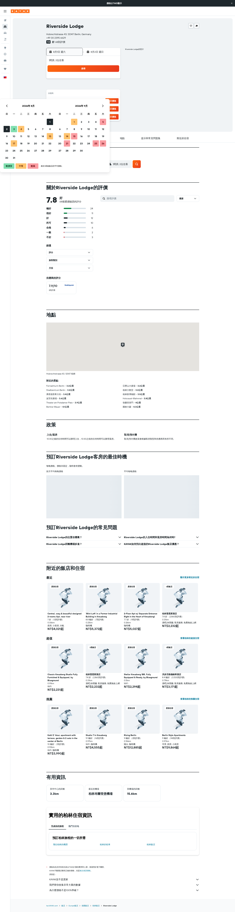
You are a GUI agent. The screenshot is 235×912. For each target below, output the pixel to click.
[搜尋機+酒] (5, 39)
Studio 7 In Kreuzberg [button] (96, 735)
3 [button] (76, 86)
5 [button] (91, 86)
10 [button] (76, 94)
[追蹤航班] (5, 54)
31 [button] (77, 115)
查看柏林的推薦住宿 (189, 699)
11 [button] (84, 94)
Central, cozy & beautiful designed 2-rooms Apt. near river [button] (65, 615)
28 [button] (105, 108)
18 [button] (84, 101)
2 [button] (69, 86)
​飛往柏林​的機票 (60, 844)
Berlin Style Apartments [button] (174, 735)
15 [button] (113, 94)
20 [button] (98, 101)
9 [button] (69, 94)
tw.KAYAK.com (52, 906)
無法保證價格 (85, 870)
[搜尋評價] (139, 198)
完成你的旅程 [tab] (57, 826)
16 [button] (69, 101)
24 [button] (76, 108)
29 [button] (112, 108)
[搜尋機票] (5, 20)
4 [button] (84, 86)
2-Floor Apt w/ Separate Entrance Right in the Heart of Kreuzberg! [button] (140, 615)
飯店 (63, 906)
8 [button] (112, 86)
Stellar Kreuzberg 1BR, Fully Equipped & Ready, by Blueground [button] (141, 676)
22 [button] (112, 101)
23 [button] (69, 108)
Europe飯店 (73, 906)
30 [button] (69, 115)
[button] (231, 3)
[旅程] (5, 69)
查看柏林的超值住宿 (189, 638)
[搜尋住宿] (5, 27)
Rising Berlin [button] (130, 735)
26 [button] (91, 108)
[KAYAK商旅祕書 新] (5, 60)
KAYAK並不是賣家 (124, 879)
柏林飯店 (151, 844)
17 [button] (77, 101)
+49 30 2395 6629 (56, 37)
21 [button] (105, 101)
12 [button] (91, 94)
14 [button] (105, 94)
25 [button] (83, 108)
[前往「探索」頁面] (5, 48)
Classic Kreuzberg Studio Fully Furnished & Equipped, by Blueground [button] (62, 677)
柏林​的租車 (105, 844)
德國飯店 (85, 906)
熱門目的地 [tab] (73, 826)
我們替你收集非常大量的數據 (124, 885)
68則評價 (60, 41)
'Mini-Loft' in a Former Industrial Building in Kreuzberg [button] (101, 615)
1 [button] (112, 79)
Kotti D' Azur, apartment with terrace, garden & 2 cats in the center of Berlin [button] (62, 738)
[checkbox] (61, 287)
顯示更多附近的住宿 (189, 577)
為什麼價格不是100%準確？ (124, 890)
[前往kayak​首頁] (20, 11)
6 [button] (98, 86)
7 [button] (105, 86)
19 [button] (91, 101)
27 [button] (98, 108)
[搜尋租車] (5, 33)
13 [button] (98, 94)
